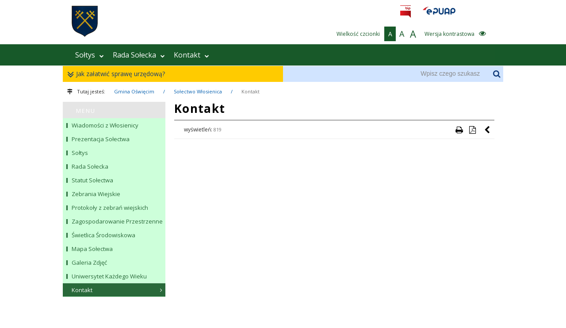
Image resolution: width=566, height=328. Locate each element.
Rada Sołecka (139, 55)
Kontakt (191, 55)
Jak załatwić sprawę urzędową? (118, 74)
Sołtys (89, 55)
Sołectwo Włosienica (198, 91)
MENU (86, 111)
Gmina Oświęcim (134, 91)
